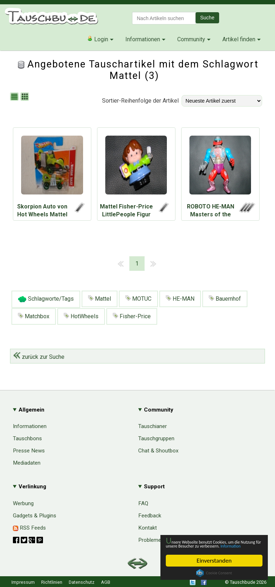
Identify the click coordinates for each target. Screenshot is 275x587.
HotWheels (81, 316)
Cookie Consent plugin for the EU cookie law (214, 573)
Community (191, 39)
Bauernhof (225, 298)
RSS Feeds (29, 528)
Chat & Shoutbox (158, 450)
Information (210, 545)
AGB (105, 582)
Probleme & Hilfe (158, 540)
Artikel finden (238, 39)
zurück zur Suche (38, 356)
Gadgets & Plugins (34, 515)
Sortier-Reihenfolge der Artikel (140, 100)
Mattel (99, 298)
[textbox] (164, 18)
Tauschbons (27, 438)
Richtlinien (51, 582)
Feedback (149, 515)
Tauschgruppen (156, 438)
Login (97, 39)
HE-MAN (180, 298)
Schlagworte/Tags (46, 299)
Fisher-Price (132, 316)
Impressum (23, 582)
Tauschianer (152, 426)
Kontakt (147, 528)
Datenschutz (82, 582)
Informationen (142, 39)
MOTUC (138, 298)
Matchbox (33, 316)
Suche (207, 17)
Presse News (29, 450)
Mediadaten (26, 463)
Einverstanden (214, 560)
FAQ (143, 503)
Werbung (23, 503)
